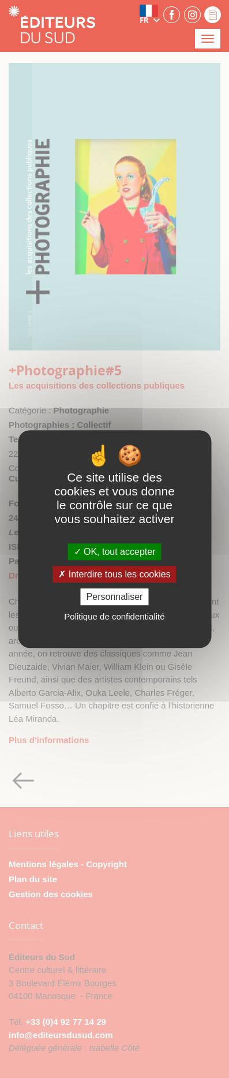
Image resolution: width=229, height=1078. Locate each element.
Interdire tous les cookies (114, 574)
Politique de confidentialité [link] (114, 616)
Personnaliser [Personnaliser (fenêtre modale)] (115, 597)
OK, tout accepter (115, 552)
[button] (150, 14)
